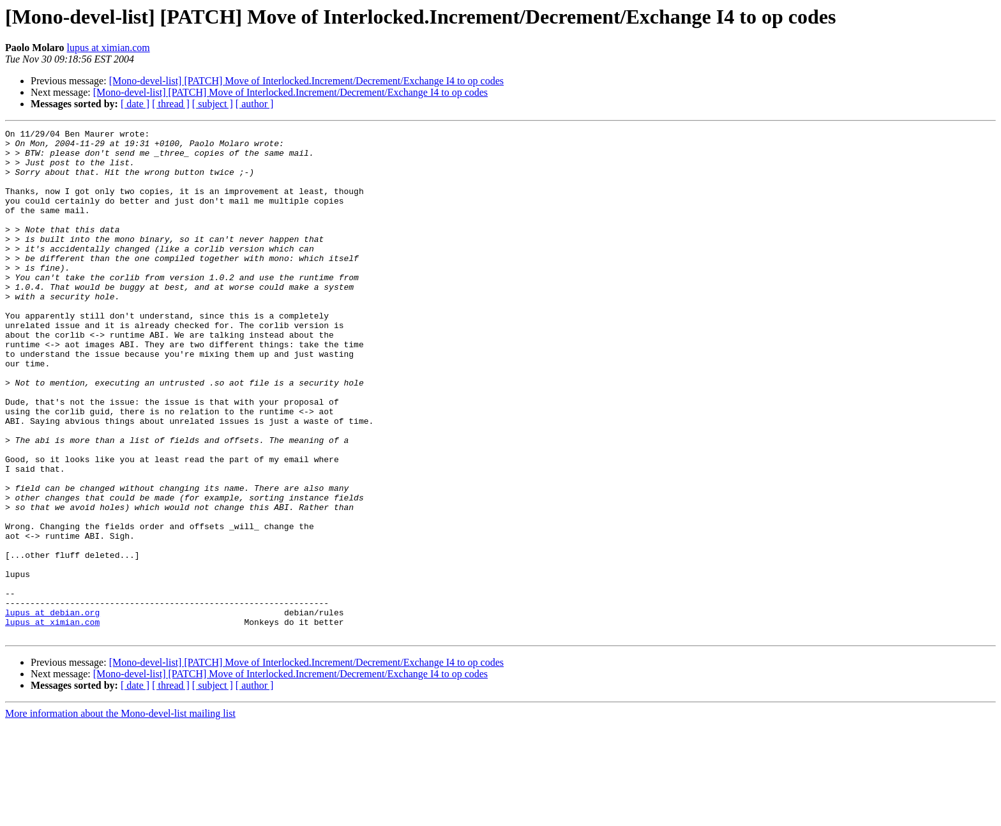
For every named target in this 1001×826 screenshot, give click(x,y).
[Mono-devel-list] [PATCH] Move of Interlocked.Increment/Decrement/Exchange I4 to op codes (306, 80)
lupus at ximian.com (108, 47)
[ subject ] (212, 103)
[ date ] (135, 103)
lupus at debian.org (52, 710)
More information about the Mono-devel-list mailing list (120, 814)
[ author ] (255, 103)
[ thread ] (171, 103)
